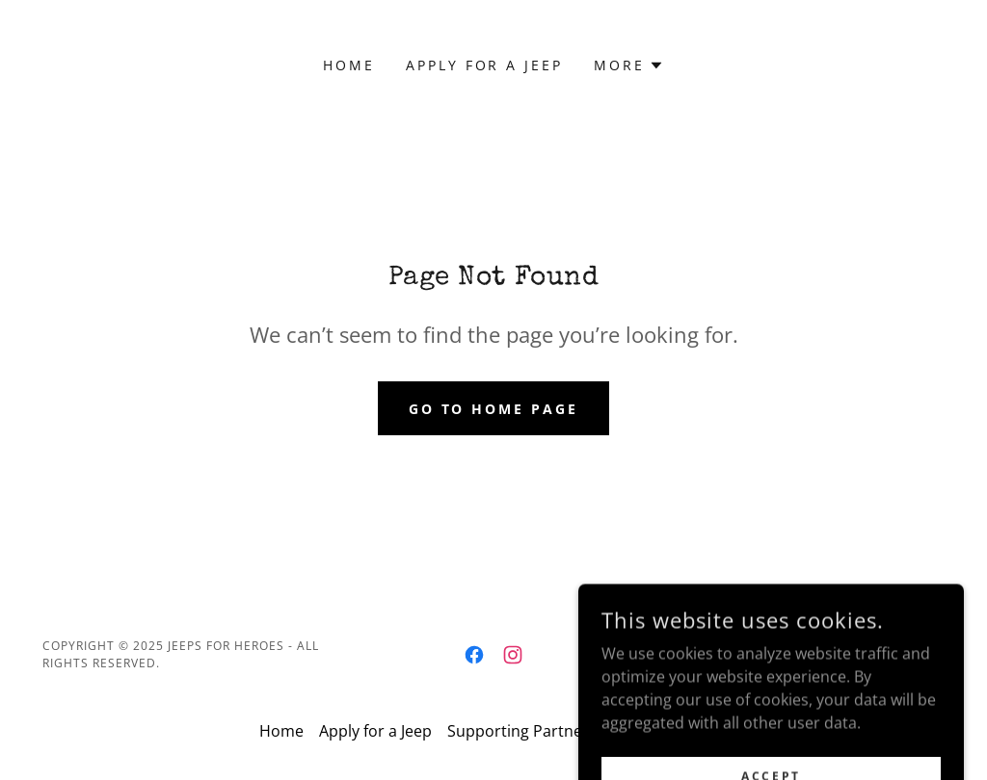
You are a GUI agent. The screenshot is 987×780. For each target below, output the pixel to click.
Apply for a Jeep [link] (485, 65)
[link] (474, 655)
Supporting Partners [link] (522, 730)
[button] (629, 65)
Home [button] (281, 730)
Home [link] (349, 65)
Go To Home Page (494, 409)
